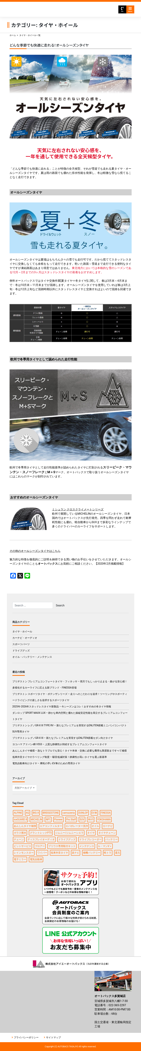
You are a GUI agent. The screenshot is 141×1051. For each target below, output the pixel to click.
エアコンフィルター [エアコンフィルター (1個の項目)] (51, 826)
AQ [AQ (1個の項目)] (27, 812)
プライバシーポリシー (26, 1037)
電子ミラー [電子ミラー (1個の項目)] (20, 859)
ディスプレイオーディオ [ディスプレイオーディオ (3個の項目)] (41, 839)
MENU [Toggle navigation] (130, 9)
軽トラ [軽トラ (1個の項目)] (107, 852)
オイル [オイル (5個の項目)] (95, 826)
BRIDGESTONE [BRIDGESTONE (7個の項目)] (51, 812)
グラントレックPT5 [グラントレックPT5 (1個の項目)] (41, 832)
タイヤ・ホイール (22, 631)
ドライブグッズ (21, 650)
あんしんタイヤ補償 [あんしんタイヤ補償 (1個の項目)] (25, 826)
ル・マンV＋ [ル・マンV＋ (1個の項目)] (105, 846)
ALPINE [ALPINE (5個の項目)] (18, 812)
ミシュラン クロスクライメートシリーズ (78, 509)
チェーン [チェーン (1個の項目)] (19, 839)
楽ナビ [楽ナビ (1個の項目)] (75, 852)
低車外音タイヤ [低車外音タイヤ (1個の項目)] (59, 852)
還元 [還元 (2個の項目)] (117, 852)
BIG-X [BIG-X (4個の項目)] (36, 812)
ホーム (13, 35)
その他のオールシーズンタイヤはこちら (35, 551)
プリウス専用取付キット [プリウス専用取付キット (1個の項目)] (62, 846)
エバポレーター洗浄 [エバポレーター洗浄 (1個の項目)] (77, 826)
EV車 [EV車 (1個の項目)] (94, 812)
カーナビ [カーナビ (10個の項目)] (108, 826)
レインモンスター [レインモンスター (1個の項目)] (24, 852)
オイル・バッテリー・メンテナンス (32, 656)
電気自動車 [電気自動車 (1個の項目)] (36, 859)
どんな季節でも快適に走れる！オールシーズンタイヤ (49, 45)
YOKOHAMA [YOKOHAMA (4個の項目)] (104, 819)
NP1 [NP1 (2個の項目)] (48, 819)
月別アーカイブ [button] (23, 787)
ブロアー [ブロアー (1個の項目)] (40, 846)
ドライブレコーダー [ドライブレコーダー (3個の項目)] (90, 839)
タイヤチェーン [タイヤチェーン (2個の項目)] (107, 832)
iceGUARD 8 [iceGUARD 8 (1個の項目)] (20, 819)
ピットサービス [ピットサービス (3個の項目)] (22, 846)
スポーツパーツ (21, 644)
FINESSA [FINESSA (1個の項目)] (105, 812)
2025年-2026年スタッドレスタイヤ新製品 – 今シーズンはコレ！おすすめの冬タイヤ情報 (61, 706)
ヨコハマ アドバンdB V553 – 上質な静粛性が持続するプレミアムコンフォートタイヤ (59, 744)
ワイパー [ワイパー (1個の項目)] (42, 852)
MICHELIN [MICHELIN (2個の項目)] (36, 819)
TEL (122, 9)
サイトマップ (53, 1037)
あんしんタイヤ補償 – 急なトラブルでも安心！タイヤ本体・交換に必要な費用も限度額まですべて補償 (69, 750)
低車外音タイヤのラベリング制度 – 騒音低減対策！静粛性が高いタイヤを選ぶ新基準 (59, 757)
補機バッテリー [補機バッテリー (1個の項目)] (91, 852)
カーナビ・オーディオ (24, 637)
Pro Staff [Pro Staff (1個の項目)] (71, 819)
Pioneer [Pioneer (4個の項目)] (58, 819)
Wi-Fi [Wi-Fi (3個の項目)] (90, 819)
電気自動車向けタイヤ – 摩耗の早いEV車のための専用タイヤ (46, 763)
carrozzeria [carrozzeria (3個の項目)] (68, 812)
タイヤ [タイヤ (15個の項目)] (91, 832)
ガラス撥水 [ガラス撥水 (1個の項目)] (20, 832)
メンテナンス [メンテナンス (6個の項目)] (86, 846)
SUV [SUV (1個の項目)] (82, 819)
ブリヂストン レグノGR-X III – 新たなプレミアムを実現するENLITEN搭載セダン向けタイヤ (62, 737)
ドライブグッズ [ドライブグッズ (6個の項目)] (67, 839)
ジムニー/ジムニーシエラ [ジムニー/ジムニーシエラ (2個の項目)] (69, 832)
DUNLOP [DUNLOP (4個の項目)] (83, 812)
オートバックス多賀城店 (48, 9)
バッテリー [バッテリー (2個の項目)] (111, 839)
